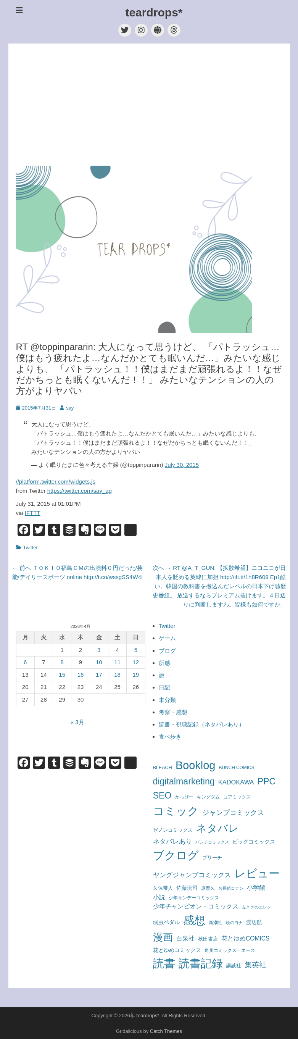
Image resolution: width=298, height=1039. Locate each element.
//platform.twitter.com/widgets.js (55, 481)
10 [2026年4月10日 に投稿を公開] (99, 662)
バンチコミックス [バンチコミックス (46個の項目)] (212, 842)
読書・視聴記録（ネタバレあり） (202, 724)
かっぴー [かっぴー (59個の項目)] (184, 796)
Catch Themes (166, 1031)
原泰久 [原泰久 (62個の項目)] (208, 888)
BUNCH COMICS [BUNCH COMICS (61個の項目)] (237, 767)
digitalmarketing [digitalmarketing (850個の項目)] (184, 781)
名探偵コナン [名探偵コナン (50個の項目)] (230, 888)
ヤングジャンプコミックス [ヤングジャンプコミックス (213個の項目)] (192, 875)
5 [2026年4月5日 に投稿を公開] (135, 650)
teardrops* (153, 12)
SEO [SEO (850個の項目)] (162, 795)
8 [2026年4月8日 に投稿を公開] (62, 662)
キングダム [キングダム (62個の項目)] (208, 797)
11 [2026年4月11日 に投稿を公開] (117, 662)
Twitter (30, 547)
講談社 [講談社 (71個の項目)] (233, 965)
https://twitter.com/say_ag (79, 490)
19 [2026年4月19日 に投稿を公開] (136, 674)
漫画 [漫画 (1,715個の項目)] (163, 937)
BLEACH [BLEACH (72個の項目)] (162, 767)
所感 (164, 663)
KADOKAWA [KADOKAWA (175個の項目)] (236, 782)
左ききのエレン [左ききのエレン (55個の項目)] (256, 907)
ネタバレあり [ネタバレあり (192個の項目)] (172, 841)
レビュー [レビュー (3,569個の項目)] (257, 873)
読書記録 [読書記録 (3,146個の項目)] (201, 963)
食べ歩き (170, 736)
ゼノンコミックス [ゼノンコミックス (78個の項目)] (173, 830)
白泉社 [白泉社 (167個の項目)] (185, 938)
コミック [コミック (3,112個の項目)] (176, 811)
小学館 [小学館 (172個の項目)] (256, 887)
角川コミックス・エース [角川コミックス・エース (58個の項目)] (230, 950)
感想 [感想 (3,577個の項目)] (194, 920)
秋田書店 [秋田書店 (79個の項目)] (208, 939)
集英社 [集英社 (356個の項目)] (255, 964)
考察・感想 (173, 712)
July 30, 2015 (182, 464)
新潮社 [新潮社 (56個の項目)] (215, 922)
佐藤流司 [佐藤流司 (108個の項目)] (187, 888)
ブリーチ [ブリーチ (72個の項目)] (212, 857)
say (70, 408)
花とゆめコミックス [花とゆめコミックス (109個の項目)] (177, 950)
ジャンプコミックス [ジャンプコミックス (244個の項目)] (233, 812)
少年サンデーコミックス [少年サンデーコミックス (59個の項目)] (194, 897)
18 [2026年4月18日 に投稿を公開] (117, 674)
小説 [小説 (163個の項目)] (159, 897)
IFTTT (32, 513)
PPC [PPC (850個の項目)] (267, 781)
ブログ (167, 650)
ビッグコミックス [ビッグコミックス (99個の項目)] (253, 842)
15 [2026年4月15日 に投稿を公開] (62, 674)
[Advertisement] (149, 104)
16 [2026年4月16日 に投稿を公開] (80, 674)
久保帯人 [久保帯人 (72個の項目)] (163, 888)
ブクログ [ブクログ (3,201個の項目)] (176, 855)
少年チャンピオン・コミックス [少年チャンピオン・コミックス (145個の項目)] (195, 906)
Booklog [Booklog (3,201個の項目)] (196, 765)
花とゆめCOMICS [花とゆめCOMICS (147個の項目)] (245, 938)
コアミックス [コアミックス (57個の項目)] (237, 797)
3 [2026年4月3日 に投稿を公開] (98, 650)
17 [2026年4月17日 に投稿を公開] (99, 674)
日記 (164, 687)
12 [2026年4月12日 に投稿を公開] (136, 662)
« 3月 (77, 722)
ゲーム (167, 638)
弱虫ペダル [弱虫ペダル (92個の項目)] (166, 922)
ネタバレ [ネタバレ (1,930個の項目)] (217, 828)
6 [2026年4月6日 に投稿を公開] (25, 662)
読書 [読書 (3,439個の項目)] (164, 963)
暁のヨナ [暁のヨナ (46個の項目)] (234, 922)
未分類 (167, 700)
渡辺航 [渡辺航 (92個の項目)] (254, 922)
